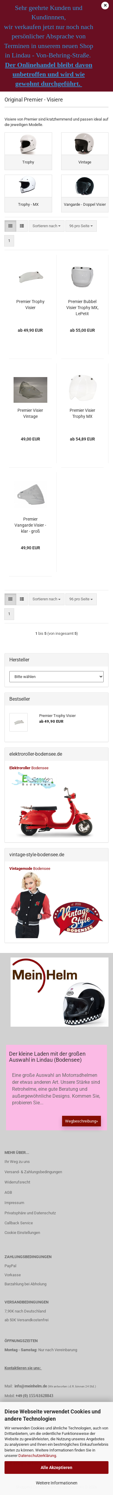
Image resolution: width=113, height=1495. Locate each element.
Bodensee (29, 768)
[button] (10, 226)
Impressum (14, 1202)
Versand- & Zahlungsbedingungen (33, 1172)
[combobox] (46, 226)
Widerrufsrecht (17, 1182)
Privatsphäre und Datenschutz (30, 1213)
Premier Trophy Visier (30, 304)
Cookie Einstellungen (22, 1232)
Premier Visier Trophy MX (82, 413)
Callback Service (19, 1223)
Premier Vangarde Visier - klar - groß (30, 525)
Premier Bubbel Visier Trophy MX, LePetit (82, 307)
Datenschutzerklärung (37, 1455)
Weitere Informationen (56, 1482)
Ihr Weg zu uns (17, 1161)
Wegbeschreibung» (81, 1121)
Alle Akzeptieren (56, 1467)
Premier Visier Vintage (30, 413)
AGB (8, 1192)
